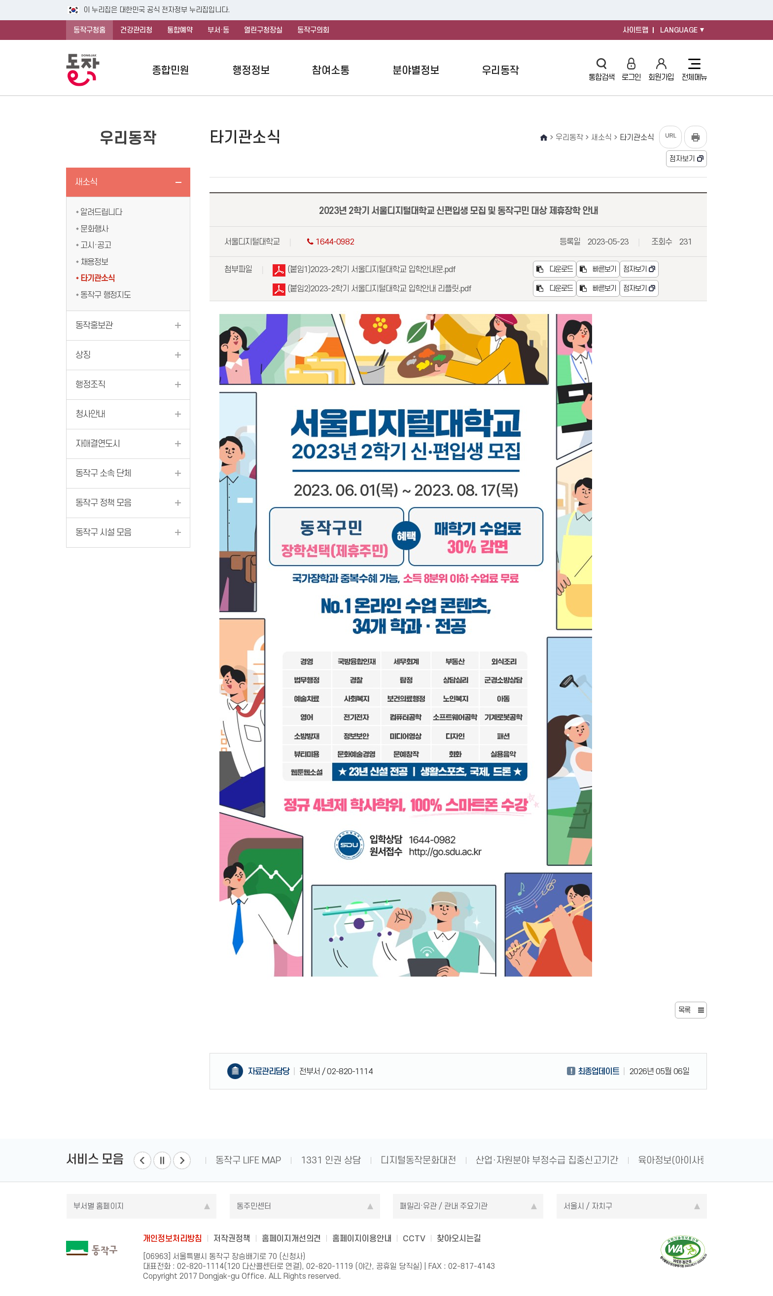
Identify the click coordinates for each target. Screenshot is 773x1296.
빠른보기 (598, 269)
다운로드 (554, 269)
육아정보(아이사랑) (674, 1160)
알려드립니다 (101, 212)
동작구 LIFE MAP (248, 1160)
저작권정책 (231, 1238)
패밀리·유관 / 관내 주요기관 (444, 1206)
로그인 (631, 70)
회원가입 (661, 70)
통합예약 (180, 30)
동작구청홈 (89, 30)
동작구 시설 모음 (103, 532)
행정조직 (90, 384)
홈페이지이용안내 (361, 1238)
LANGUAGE (679, 30)
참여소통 (331, 70)
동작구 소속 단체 (103, 473)
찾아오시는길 (459, 1238)
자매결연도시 (97, 443)
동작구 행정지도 (105, 295)
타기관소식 (97, 278)
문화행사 (94, 229)
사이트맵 (635, 30)
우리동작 (500, 70)
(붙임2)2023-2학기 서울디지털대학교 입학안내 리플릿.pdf (372, 290)
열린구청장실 (263, 30)
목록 (684, 1010)
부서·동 (218, 30)
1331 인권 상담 (331, 1160)
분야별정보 (415, 70)
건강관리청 (136, 30)
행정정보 (251, 70)
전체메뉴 (694, 70)
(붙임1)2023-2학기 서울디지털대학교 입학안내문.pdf (364, 271)
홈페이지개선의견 (291, 1238)
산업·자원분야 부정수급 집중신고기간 (547, 1160)
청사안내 (90, 414)
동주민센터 (254, 1206)
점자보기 (682, 158)
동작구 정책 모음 (103, 502)
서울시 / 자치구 (587, 1206)
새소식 (86, 181)
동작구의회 (313, 30)
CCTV (414, 1238)
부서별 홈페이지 (98, 1206)
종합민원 (170, 70)
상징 (82, 355)
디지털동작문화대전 (418, 1160)
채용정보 (94, 262)
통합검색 (601, 70)
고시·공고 (95, 245)
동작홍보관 (93, 325)
